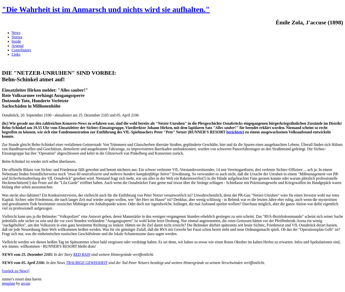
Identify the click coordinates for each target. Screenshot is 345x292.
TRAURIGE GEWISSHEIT (87, 263)
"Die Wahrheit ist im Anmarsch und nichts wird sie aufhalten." (106, 9)
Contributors (21, 50)
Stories (17, 37)
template (8, 283)
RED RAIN (81, 254)
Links (16, 54)
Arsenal (18, 46)
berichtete (234, 132)
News (16, 33)
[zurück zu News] (15, 271)
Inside (16, 41)
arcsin (25, 283)
